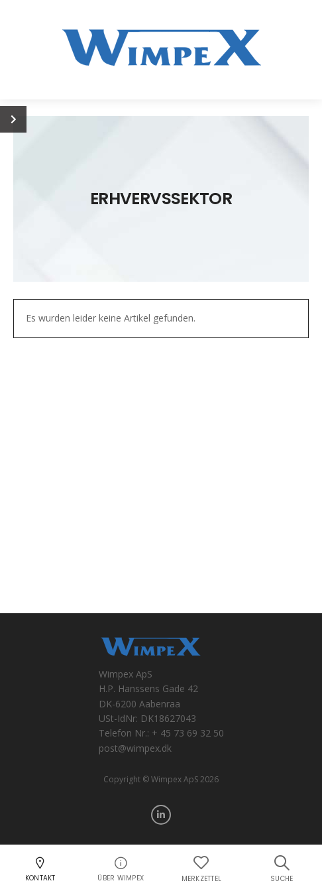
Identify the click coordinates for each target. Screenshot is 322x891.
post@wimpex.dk (135, 748)
